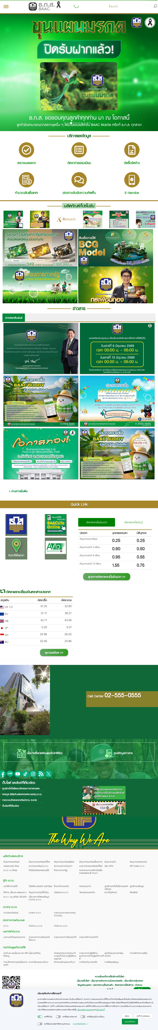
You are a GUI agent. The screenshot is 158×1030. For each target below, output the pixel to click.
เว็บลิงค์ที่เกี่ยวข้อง (10, 805)
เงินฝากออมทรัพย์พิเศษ (64, 861)
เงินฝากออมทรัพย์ (11, 861)
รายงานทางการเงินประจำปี (65, 937)
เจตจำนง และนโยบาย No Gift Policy (16, 954)
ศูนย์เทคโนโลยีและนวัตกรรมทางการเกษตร (20, 788)
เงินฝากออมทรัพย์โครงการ (91, 861)
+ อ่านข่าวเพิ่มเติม (18, 491)
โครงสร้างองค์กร (61, 886)
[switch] (40, 1016)
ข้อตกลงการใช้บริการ (124, 984)
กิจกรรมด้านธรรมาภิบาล (64, 961)
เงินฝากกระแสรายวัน (138, 861)
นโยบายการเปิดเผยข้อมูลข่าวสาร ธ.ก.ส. (39, 898)
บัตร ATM (109, 865)
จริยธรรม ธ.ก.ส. (61, 892)
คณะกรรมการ (85, 886)
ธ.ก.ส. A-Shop (10, 870)
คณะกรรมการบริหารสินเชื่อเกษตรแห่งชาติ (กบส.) (90, 871)
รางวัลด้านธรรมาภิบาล (38, 961)
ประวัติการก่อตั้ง (11, 886)
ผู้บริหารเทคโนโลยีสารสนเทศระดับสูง (116, 887)
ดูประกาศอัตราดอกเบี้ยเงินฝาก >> (106, 577)
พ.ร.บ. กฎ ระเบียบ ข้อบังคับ (15, 896)
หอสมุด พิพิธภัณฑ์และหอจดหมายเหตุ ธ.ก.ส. (22, 794)
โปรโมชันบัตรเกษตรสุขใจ (39, 870)
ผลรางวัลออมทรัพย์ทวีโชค (91, 865)
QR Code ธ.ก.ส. (137, 865)
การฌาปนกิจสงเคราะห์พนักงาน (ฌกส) (19, 800)
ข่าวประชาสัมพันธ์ (13, 318)
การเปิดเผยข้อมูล (112, 961)
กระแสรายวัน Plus (11, 865)
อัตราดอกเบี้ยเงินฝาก (96, 522)
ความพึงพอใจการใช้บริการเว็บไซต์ (110, 976)
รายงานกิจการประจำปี (88, 937)
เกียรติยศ (134, 892)
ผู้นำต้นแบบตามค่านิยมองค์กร (114, 954)
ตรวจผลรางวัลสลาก (63, 865)
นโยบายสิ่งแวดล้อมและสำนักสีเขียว (39, 753)
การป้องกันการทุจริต (88, 961)
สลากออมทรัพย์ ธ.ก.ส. (39, 865)
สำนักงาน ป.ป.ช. (36, 925)
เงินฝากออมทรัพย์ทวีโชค (39, 861)
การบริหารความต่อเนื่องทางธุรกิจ (16, 963)
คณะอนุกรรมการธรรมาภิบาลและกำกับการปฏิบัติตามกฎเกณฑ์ (65, 955)
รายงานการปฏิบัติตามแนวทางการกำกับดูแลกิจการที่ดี (91, 955)
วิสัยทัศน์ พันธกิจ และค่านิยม (40, 886)
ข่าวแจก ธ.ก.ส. (35, 912)
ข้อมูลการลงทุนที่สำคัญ (38, 892)
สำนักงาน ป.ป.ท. (61, 925)
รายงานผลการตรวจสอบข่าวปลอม (65, 914)
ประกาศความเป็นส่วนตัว (103, 984)
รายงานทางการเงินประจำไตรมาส (39, 938)
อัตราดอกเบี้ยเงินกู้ (133, 522)
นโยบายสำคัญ (34, 953)
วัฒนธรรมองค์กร (87, 892)
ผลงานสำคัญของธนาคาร (14, 937)
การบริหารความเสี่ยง (138, 953)
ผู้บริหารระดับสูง (137, 886)
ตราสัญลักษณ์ (111, 892)
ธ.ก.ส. (6, 925)
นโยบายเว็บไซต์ (83, 980)
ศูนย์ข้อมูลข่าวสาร (118, 753)
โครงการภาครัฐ (60, 870)
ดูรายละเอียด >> (54, 653)
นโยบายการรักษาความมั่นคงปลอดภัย (106, 980)
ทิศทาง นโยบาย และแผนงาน (15, 892)
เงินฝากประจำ (110, 861)
